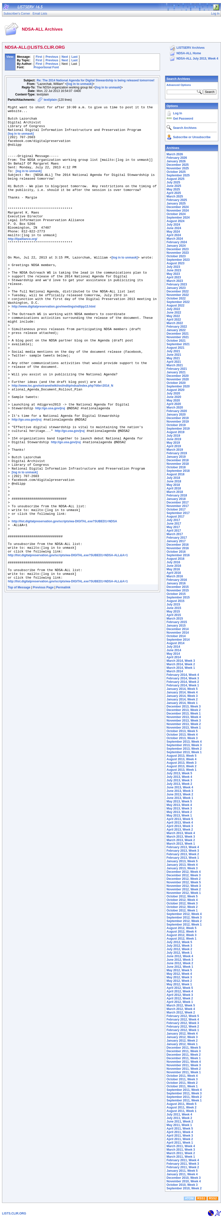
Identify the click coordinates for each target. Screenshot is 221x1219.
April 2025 (174, 193)
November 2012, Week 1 (184, 893)
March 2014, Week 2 (181, 664)
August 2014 (175, 643)
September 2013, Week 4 (184, 741)
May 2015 (173, 611)
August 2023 (175, 263)
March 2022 (175, 323)
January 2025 (176, 203)
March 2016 (175, 576)
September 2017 (178, 513)
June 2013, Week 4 (180, 787)
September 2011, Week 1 (184, 1100)
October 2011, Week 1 (182, 1086)
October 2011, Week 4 (182, 1076)
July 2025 (173, 182)
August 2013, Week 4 (181, 759)
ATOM (189, 1198)
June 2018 (174, 481)
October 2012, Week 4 (182, 900)
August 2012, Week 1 (181, 938)
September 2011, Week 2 (184, 1097)
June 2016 (174, 566)
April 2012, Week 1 (180, 1002)
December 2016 (178, 544)
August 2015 (175, 601)
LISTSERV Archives (191, 47)
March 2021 (175, 365)
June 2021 (174, 355)
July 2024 (173, 224)
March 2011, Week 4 (181, 1146)
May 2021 (173, 358)
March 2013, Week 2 (181, 840)
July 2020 (173, 393)
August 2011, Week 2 (181, 1107)
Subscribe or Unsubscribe (191, 137)
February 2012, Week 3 (183, 1023)
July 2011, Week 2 (179, 1118)
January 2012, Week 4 (182, 1033)
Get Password (183, 118)
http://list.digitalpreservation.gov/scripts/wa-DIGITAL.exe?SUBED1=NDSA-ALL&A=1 (68, 643)
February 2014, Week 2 (183, 682)
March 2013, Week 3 (181, 836)
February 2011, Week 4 (183, 1160)
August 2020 (175, 390)
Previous (51, 57)
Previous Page (43, 680)
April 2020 (174, 404)
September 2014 (178, 639)
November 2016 (178, 548)
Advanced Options (179, 84)
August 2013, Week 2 (181, 766)
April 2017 (174, 530)
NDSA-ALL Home (189, 53)
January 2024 (176, 245)
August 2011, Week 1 (181, 1111)
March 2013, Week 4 (181, 833)
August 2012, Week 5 (181, 928)
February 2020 (177, 411)
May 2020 (173, 400)
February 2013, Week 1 (183, 857)
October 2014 (176, 636)
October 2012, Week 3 (182, 903)
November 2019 (178, 421)
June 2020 (174, 397)
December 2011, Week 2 (184, 1054)
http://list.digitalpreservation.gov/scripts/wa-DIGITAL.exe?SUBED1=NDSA (64, 603)
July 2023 (173, 267)
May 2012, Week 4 (179, 974)
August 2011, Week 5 (181, 1104)
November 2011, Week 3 (184, 1065)
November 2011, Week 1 (184, 1072)
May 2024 (173, 231)
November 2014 (178, 632)
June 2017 (174, 523)
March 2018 (175, 492)
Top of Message (19, 680)
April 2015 (174, 615)
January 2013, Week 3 (182, 868)
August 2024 (175, 221)
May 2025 (173, 189)
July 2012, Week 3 (179, 945)
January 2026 (176, 161)
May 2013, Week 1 (179, 815)
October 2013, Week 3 (182, 738)
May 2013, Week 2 (179, 812)
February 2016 (177, 580)
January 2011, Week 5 (182, 1171)
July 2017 (173, 520)
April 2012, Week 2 (180, 998)
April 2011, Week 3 (180, 1135)
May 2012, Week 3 (179, 977)
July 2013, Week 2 (179, 784)
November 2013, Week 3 (184, 720)
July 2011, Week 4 (179, 1114)
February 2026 (177, 158)
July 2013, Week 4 (179, 777)
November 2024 (178, 210)
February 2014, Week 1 (183, 685)
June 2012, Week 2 (180, 963)
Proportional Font (46, 67)
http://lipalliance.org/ (22, 264)
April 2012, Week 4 (180, 991)
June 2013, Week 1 (180, 798)
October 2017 (176, 509)
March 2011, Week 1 (181, 1156)
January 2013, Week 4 (182, 865)
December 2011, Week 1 (184, 1058)
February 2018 (177, 495)
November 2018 (178, 464)
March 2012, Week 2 (181, 1012)
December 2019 (178, 418)
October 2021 (176, 340)
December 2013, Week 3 (184, 706)
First (39, 57)
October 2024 (176, 214)
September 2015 (178, 597)
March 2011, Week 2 (181, 1153)
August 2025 (175, 179)
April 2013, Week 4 (180, 822)
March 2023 (175, 281)
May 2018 (173, 485)
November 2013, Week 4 (184, 717)
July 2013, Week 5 (179, 773)
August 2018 (175, 474)
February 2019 (177, 453)
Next (65, 57)
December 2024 (178, 207)
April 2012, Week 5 (180, 988)
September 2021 (178, 344)
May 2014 (173, 653)
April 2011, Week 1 (180, 1142)
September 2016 (178, 555)
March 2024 (175, 238)
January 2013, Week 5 (182, 861)
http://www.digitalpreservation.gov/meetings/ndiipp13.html (54, 345)
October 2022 (176, 298)
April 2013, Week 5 (180, 819)
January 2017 (176, 541)
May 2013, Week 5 (179, 801)
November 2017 (178, 506)
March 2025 (175, 196)
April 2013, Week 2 (180, 829)
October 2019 (176, 425)
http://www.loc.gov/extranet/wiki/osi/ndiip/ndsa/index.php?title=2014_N (62, 440)
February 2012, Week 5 (183, 1016)
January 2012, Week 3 (182, 1037)
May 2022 (173, 316)
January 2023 (176, 288)
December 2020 (178, 376)
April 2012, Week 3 (180, 995)
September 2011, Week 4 (184, 1090)
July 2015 (173, 604)
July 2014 (173, 646)
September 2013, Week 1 (184, 752)
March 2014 (175, 671)
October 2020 (176, 383)
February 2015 (177, 622)
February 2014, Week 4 (183, 675)
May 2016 (173, 569)
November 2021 (178, 337)
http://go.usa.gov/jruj (50, 468)
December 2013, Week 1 (184, 713)
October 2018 (176, 467)
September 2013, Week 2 (184, 748)
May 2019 (173, 442)
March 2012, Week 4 (181, 1009)
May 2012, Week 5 (179, 970)
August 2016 (175, 559)
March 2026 (175, 154)
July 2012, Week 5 (179, 942)
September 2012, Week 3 (184, 917)
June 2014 (174, 650)
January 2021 (176, 372)
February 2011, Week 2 (183, 1167)
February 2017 (177, 537)
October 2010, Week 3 (182, 1185)
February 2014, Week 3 (183, 678)
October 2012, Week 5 (182, 896)
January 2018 (176, 499)
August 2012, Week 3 (181, 935)
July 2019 (173, 435)
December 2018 (178, 460)
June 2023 (174, 270)
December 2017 (178, 502)
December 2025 (178, 165)
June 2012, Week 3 (180, 959)
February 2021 (177, 369)
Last (74, 57)
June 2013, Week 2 (180, 794)
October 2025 (176, 172)
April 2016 (174, 573)
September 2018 (178, 471)
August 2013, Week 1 (181, 770)
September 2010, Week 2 (184, 1188)
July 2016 (173, 562)
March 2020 (175, 407)
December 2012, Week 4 (184, 872)
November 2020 (178, 379)
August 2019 (175, 432)
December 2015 (178, 587)
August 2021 (175, 347)
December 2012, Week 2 (184, 879)
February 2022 (177, 326)
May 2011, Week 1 (179, 1125)
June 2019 (174, 439)
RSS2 (213, 1198)
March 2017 (175, 534)
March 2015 (175, 618)
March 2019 (175, 449)
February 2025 (177, 200)
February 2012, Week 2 (183, 1026)
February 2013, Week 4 (183, 847)
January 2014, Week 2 (182, 699)
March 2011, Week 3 (181, 1149)
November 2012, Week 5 (184, 882)
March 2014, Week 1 (181, 668)
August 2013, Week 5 (181, 755)
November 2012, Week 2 (184, 889)
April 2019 (174, 446)
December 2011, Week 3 (184, 1051)
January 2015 (176, 625)
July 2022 (173, 309)
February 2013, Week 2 (183, 854)
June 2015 (174, 608)
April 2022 (174, 319)
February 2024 (177, 242)
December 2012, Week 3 (184, 875)
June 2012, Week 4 (180, 956)
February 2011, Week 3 (183, 1163)
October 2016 (176, 551)
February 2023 (177, 284)
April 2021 (174, 362)
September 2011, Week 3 (184, 1093)
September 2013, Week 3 (184, 745)
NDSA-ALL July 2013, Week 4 (197, 58)
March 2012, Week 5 (181, 1005)
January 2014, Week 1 (182, 703)
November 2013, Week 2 (184, 724)
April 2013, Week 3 (180, 826)
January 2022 (176, 330)
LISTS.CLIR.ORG (14, 1213)
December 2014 (178, 629)
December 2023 (178, 249)
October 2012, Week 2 (182, 907)
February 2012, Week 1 (183, 1030)
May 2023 (173, 274)
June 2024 (174, 228)
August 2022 (175, 305)
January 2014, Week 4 (182, 692)
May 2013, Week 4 (179, 805)
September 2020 (178, 386)
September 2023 (178, 260)
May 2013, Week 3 (179, 808)
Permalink (63, 680)
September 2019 (178, 428)
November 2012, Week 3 (184, 886)
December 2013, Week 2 (184, 710)
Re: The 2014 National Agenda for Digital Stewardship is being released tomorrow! (95, 80)
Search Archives (178, 79)
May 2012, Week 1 (179, 984)
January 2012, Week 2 (182, 1040)
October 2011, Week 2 (182, 1083)
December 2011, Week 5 (184, 1047)
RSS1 (201, 1198)
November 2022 (178, 295)
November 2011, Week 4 (184, 1061)
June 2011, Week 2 (180, 1121)
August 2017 (175, 516)
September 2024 (178, 217)
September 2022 (178, 302)
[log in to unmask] (80, 84)
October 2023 (176, 256)
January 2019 (176, 457)
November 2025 (178, 168)
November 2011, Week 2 (184, 1069)
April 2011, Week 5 (180, 1128)
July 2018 (173, 478)
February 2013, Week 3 (183, 850)
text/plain (50, 99)
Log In (177, 113)
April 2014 (174, 657)
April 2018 (174, 488)
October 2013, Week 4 (182, 734)
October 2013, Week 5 (182, 731)
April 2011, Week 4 (180, 1132)
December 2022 (178, 291)
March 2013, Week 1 (181, 843)
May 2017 (173, 527)
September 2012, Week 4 (184, 914)
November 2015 (178, 590)
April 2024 (174, 235)
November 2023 (178, 253)
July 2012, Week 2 (179, 949)
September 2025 (178, 175)
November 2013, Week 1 (184, 727)
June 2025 (174, 186)
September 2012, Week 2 (184, 921)
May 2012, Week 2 (179, 981)
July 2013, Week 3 (179, 780)
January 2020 (176, 414)
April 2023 (174, 277)
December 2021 (178, 333)
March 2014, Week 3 (181, 661)
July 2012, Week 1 (179, 952)
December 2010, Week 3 (184, 1178)
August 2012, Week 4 (181, 931)
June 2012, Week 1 (180, 967)
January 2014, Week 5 (182, 689)
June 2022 (174, 312)
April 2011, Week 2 (180, 1139)
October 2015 (176, 594)
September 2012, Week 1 (184, 924)
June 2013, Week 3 (180, 791)
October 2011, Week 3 (182, 1079)
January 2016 (176, 583)
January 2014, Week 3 (182, 696)
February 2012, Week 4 (183, 1019)
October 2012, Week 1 (182, 910)
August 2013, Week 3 (181, 763)
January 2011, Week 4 (182, 1174)
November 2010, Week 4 (184, 1181)
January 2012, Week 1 (182, 1044)
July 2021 (173, 351)
